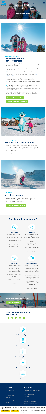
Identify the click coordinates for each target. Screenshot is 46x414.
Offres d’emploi (10, 395)
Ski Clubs (26, 396)
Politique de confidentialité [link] (37, 410)
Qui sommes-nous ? (11, 390)
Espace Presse (28, 399)
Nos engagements (11, 393)
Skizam (7, 402)
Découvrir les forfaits (13, 302)
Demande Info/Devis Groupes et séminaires (32, 391)
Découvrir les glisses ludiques (16, 205)
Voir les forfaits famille (23, 13)
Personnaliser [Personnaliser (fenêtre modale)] (24, 410)
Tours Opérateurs (29, 394)
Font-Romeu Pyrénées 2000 (23, 9)
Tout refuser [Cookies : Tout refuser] (14, 410)
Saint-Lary (8, 397)
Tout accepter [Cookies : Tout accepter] (5, 410)
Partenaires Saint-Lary (30, 401)
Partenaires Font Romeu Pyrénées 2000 (30, 404)
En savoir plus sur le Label (14, 97)
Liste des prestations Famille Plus (17, 101)
